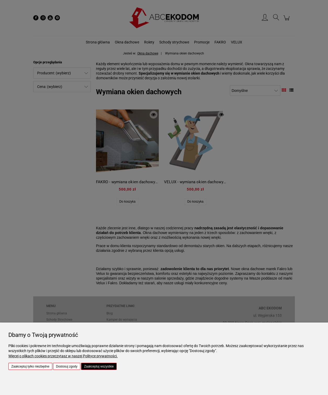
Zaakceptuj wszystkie (99, 366)
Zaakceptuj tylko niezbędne (30, 366)
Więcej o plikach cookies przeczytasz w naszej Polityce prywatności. (63, 356)
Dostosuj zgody (66, 366)
